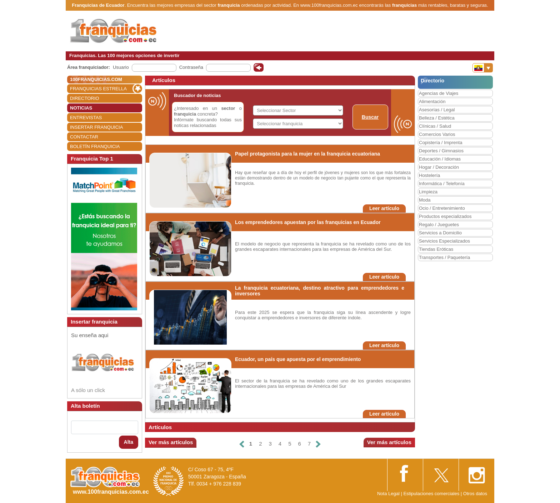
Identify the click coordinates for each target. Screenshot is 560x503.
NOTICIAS (81, 108)
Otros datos (475, 493)
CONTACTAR (84, 136)
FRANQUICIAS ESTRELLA (98, 88)
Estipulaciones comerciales (431, 493)
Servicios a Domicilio (440, 232)
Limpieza (428, 191)
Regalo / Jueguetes (439, 224)
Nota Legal (388, 493)
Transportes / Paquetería (444, 257)
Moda (425, 200)
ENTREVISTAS (86, 117)
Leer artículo (384, 208)
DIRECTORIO (84, 98)
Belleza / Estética (437, 118)
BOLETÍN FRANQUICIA (95, 146)
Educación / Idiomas (440, 159)
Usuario (121, 67)
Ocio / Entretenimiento (442, 208)
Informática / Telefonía (442, 183)
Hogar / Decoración (439, 167)
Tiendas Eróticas (436, 249)
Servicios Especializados (444, 241)
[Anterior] (242, 444)
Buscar (370, 117)
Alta (128, 442)
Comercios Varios (437, 134)
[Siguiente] (318, 444)
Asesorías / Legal (437, 109)
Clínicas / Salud (435, 126)
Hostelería (429, 175)
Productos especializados (445, 216)
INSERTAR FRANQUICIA (96, 127)
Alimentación (432, 101)
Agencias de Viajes (438, 93)
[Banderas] (482, 67)
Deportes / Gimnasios (441, 150)
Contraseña (191, 67)
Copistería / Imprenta (440, 142)
